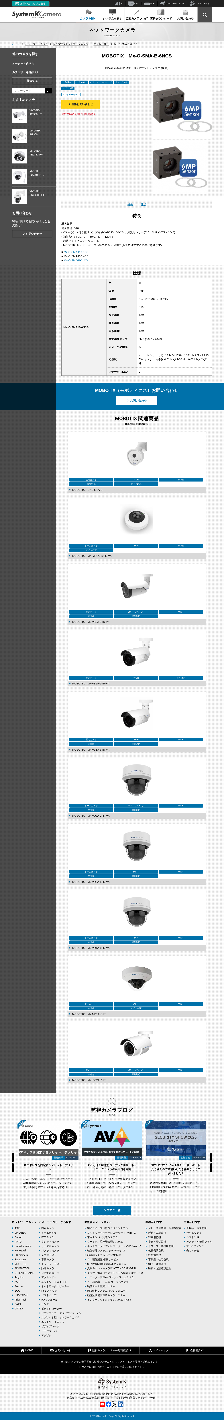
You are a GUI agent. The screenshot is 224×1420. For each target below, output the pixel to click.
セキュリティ (194, 1232)
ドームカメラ (49, 1232)
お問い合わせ (185, 14)
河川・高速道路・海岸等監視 (164, 1228)
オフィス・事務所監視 (161, 1246)
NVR (149, 3)
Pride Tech (21, 1299)
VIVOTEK (20, 1232)
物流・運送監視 (157, 1264)
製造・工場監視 (157, 1232)
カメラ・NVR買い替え (199, 1241)
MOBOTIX (20, 1264)
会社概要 (194, 1350)
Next (211, 1162)
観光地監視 (154, 1255)
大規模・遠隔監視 (196, 1228)
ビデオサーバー (50, 1330)
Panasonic (20, 1259)
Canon (18, 1237)
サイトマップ (158, 1350)
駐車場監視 (154, 1237)
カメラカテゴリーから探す (55, 1222)
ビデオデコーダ (50, 1326)
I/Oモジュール (49, 1299)
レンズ (45, 1304)
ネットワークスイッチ (54, 1281)
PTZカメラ (47, 1237)
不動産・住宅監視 (158, 1259)
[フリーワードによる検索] (28, 90)
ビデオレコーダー (51, 1308)
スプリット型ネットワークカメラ (60, 1317)
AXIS (17, 1228)
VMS (133, 3)
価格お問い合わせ (80, 104)
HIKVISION (21, 1295)
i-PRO (18, 1241)
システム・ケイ (199, 3)
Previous (13, 1162)
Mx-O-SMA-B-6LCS (76, 260)
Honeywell (20, 1250)
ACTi (17, 1281)
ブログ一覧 (112, 1210)
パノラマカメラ (50, 1250)
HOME (27, 1350)
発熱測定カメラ (50, 1272)
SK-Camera (21, 1255)
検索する (32, 80)
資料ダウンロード (161, 14)
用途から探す (192, 1222)
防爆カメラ (47, 1268)
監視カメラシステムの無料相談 (109, 1350)
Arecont (19, 1286)
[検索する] (48, 90)
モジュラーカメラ (51, 1264)
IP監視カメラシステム (98, 1222)
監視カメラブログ (137, 14)
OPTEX (19, 1308)
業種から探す (154, 1222)
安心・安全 (192, 1250)
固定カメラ (47, 1228)
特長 (130, 204)
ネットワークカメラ (172, 3)
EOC (17, 1290)
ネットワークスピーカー (55, 1286)
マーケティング (195, 1246)
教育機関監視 (156, 1250)
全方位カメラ (49, 1255)
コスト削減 (192, 1237)
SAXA (18, 1304)
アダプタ (46, 1335)
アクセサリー (49, 1277)
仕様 (143, 204)
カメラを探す (88, 14)
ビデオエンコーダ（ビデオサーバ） (61, 1313)
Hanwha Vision (23, 1246)
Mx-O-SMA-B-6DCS (76, 251)
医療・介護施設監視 (159, 1268)
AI (119, 3)
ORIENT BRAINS (24, 1272)
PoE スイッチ (49, 1290)
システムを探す (112, 14)
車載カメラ (47, 1259)
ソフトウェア (49, 1295)
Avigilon (19, 1277)
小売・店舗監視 (157, 1241)
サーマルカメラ (50, 1246)
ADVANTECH (22, 1268)
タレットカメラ (50, 1241)
